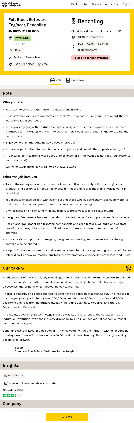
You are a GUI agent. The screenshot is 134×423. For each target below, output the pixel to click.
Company (74, 80)
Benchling (36, 25)
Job (55, 80)
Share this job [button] (18, 389)
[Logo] (11, 4)
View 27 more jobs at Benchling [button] (29, 395)
